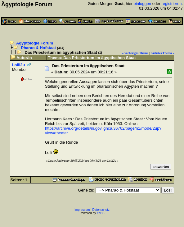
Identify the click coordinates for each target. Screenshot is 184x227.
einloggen (142, 3)
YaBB (101, 213)
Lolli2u (18, 65)
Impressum (82, 209)
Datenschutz (101, 209)
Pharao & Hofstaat (38, 47)
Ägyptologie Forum (34, 43)
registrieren (171, 3)
